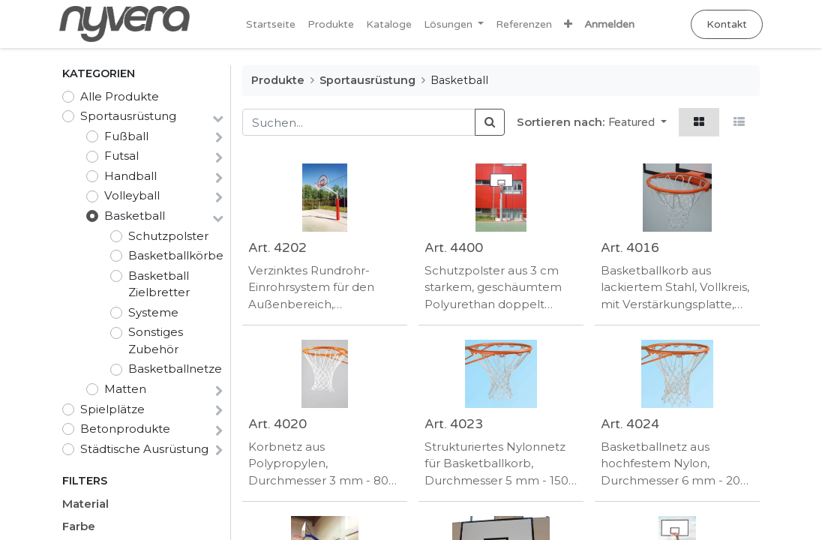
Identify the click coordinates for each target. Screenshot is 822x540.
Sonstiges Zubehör (155, 340)
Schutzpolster (168, 236)
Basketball (134, 215)
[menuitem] (271, 24)
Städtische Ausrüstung (144, 449)
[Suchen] (490, 122)
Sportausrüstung (128, 116)
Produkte (277, 80)
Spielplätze (112, 409)
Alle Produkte (119, 96)
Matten (125, 389)
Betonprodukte (125, 429)
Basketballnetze (175, 369)
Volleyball (132, 195)
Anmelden (609, 24)
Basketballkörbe (176, 255)
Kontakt (724, 24)
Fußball (126, 136)
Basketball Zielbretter (159, 284)
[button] (568, 24)
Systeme (153, 312)
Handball (130, 176)
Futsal (121, 155)
